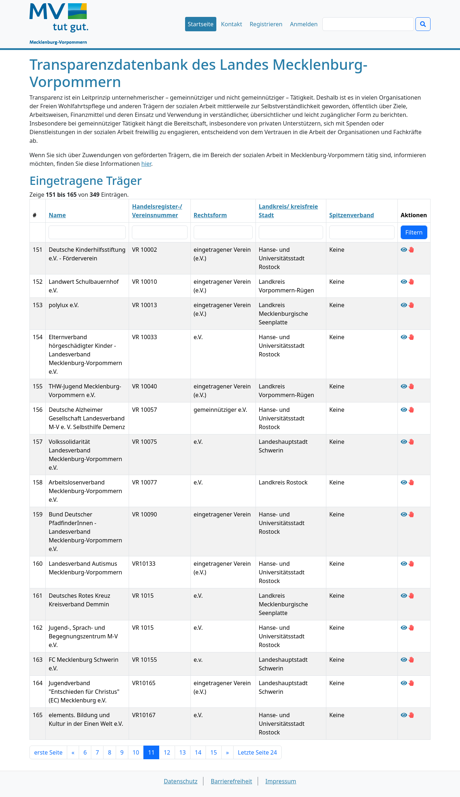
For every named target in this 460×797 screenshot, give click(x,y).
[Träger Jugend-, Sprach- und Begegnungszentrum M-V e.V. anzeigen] (404, 628)
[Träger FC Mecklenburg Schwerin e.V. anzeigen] (404, 660)
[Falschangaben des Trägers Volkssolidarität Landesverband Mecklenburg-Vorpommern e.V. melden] (411, 442)
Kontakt (231, 24)
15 (213, 752)
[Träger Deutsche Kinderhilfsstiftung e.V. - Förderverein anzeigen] (404, 250)
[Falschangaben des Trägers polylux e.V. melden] (411, 305)
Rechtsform (210, 215)
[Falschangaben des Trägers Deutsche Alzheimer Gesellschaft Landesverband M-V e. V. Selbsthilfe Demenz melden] (411, 410)
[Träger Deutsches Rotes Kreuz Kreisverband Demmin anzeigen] (404, 596)
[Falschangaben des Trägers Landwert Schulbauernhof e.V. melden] (411, 282)
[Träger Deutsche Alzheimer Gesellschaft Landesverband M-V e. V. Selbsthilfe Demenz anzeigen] (404, 410)
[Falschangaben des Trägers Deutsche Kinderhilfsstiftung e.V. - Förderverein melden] (411, 250)
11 (151, 752)
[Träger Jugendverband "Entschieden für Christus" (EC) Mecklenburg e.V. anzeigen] (404, 683)
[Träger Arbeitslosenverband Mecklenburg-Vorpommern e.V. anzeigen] (404, 482)
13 (182, 752)
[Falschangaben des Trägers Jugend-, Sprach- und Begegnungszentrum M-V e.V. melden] (411, 628)
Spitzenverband (351, 215)
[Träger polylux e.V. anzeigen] (404, 305)
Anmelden (304, 24)
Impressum (281, 781)
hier (146, 164)
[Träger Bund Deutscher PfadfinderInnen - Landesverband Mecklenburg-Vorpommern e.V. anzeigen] (404, 514)
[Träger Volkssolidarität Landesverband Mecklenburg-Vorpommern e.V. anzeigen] (404, 442)
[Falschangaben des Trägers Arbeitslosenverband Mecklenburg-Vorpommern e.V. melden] (411, 482)
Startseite (201, 24)
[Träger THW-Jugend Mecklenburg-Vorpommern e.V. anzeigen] (404, 386)
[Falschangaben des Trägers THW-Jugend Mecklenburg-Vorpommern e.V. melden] (411, 386)
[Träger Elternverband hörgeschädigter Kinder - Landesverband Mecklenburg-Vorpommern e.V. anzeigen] (404, 337)
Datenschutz (181, 781)
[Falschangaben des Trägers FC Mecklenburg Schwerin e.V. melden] (411, 660)
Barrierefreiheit (231, 781)
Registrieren (266, 24)
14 (198, 752)
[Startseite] (62, 24)
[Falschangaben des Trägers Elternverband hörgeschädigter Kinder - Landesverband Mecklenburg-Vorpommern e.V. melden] (411, 337)
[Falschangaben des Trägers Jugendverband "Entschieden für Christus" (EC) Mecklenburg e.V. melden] (411, 683)
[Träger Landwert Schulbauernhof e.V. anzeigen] (404, 282)
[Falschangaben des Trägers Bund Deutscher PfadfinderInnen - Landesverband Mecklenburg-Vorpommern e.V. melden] (411, 514)
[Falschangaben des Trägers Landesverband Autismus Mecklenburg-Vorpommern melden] (411, 564)
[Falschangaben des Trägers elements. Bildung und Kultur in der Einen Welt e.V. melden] (411, 715)
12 (167, 752)
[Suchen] (368, 24)
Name (57, 215)
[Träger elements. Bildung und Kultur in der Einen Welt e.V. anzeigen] (404, 715)
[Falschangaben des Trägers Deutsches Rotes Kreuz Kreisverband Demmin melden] (411, 596)
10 (136, 752)
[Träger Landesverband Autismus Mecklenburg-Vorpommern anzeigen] (404, 564)
